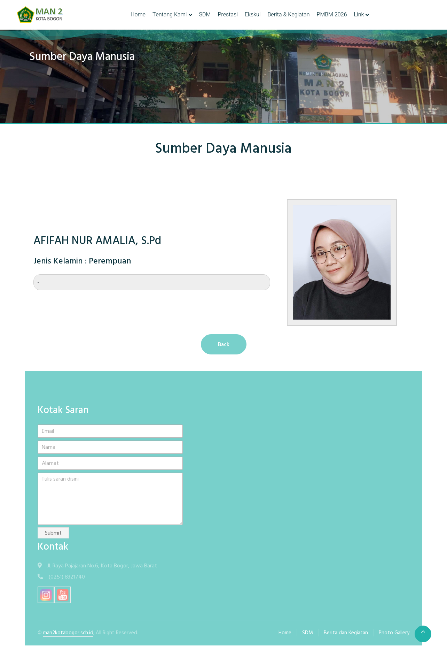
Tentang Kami (169, 14)
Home (138, 14)
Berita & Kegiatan (288, 14)
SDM (205, 14)
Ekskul (253, 14)
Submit (53, 533)
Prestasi (227, 14)
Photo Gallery (394, 632)
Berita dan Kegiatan (346, 632)
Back (223, 344)
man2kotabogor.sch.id (68, 632)
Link (359, 14)
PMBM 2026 (331, 14)
